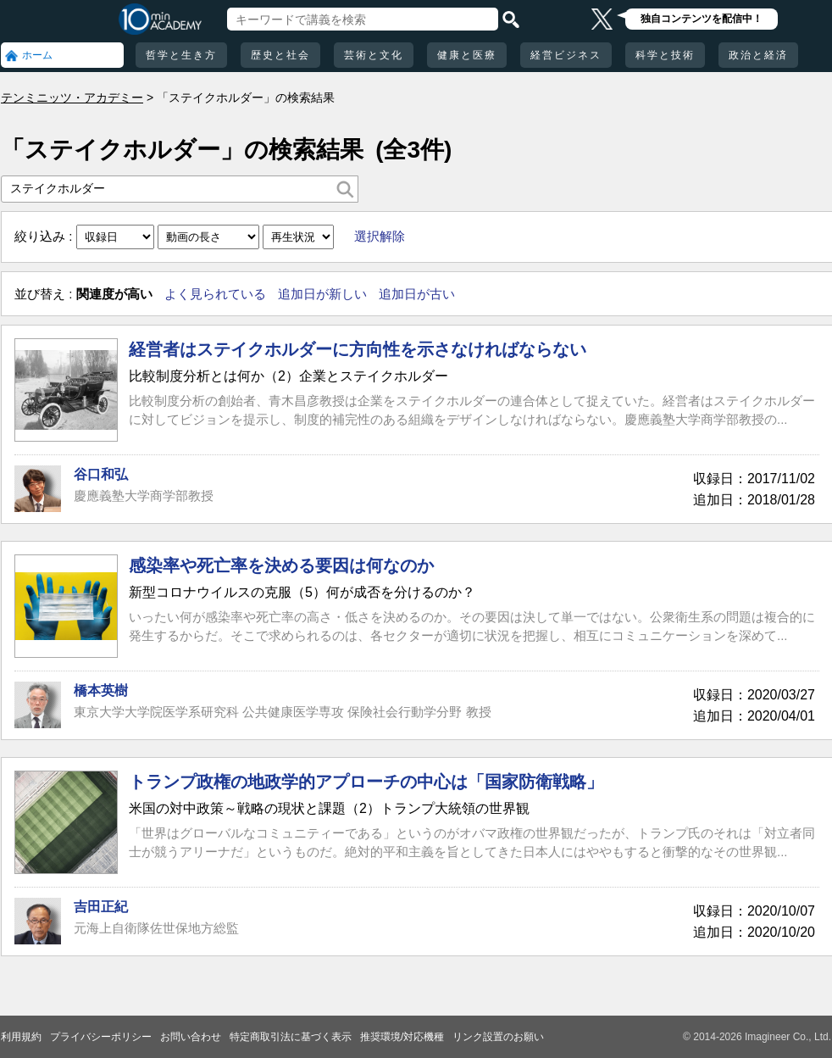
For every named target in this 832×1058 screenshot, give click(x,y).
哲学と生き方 (181, 55)
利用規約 (21, 1037)
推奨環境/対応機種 (402, 1037)
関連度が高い (114, 294)
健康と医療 (466, 55)
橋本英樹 (101, 690)
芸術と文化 (373, 55)
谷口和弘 (101, 474)
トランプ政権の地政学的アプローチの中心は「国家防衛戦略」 (366, 781)
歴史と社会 (280, 55)
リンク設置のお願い (498, 1037)
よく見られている (215, 294)
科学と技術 (665, 55)
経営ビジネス (566, 55)
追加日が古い (417, 294)
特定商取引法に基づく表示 (291, 1037)
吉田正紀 (101, 906)
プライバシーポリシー (101, 1037)
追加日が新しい (322, 294)
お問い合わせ (190, 1037)
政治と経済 (758, 55)
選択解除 (379, 236)
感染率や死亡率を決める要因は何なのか (281, 565)
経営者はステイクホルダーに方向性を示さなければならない (357, 349)
